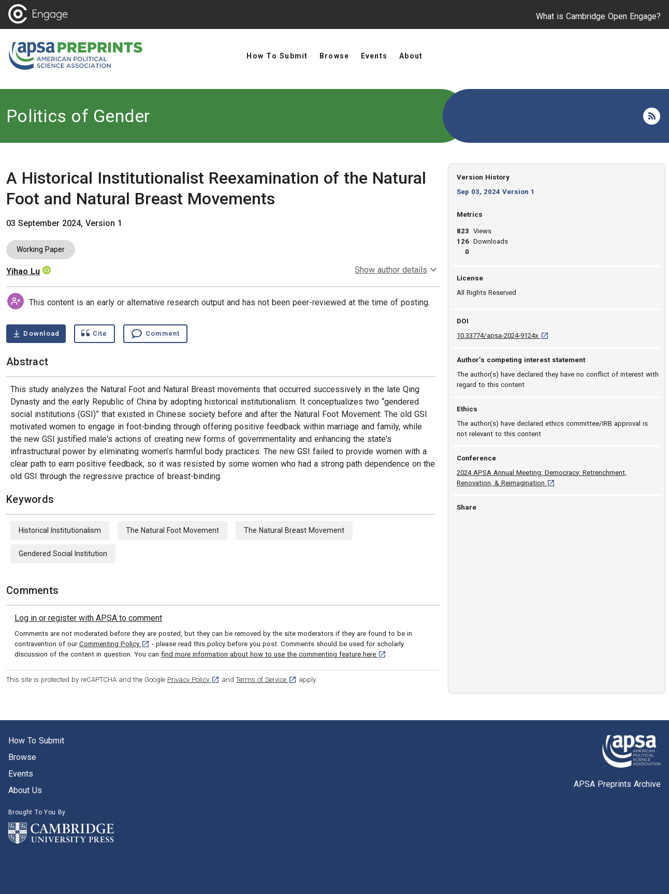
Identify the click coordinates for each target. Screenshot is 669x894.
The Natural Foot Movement (172, 530)
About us (25, 790)
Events (20, 774)
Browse (22, 757)
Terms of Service (266, 679)
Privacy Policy (193, 679)
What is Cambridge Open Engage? (598, 16)
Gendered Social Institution (63, 553)
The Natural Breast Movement (294, 530)
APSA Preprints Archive (617, 784)
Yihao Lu (23, 271)
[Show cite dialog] (94, 333)
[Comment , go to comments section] (155, 333)
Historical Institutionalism (60, 530)
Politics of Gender (78, 116)
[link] (88, 618)
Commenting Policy (114, 644)
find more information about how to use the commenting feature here (273, 654)
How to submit (36, 741)
